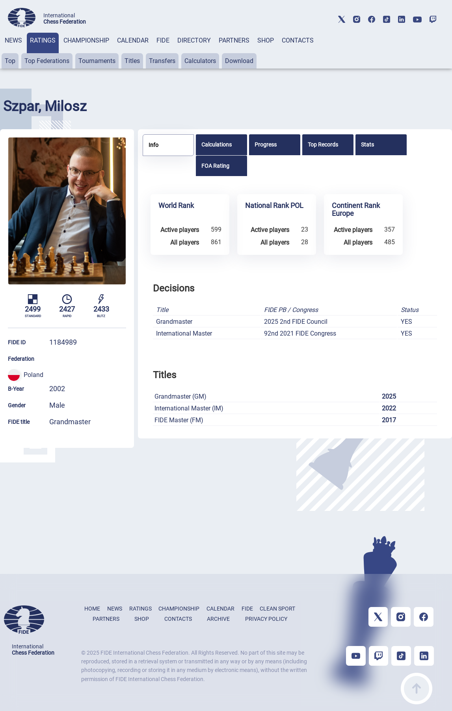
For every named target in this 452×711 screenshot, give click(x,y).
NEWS (13, 40)
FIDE (162, 40)
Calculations (216, 144)
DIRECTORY (194, 40)
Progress (266, 144)
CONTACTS (298, 40)
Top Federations (46, 61)
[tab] (13, 51)
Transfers (162, 61)
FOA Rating (215, 166)
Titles (132, 61)
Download (239, 61)
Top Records (323, 144)
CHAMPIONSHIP (86, 40)
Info (153, 145)
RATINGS (43, 40)
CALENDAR (133, 40)
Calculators (200, 61)
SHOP (265, 40)
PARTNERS (234, 40)
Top (10, 61)
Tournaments (96, 61)
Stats (367, 144)
